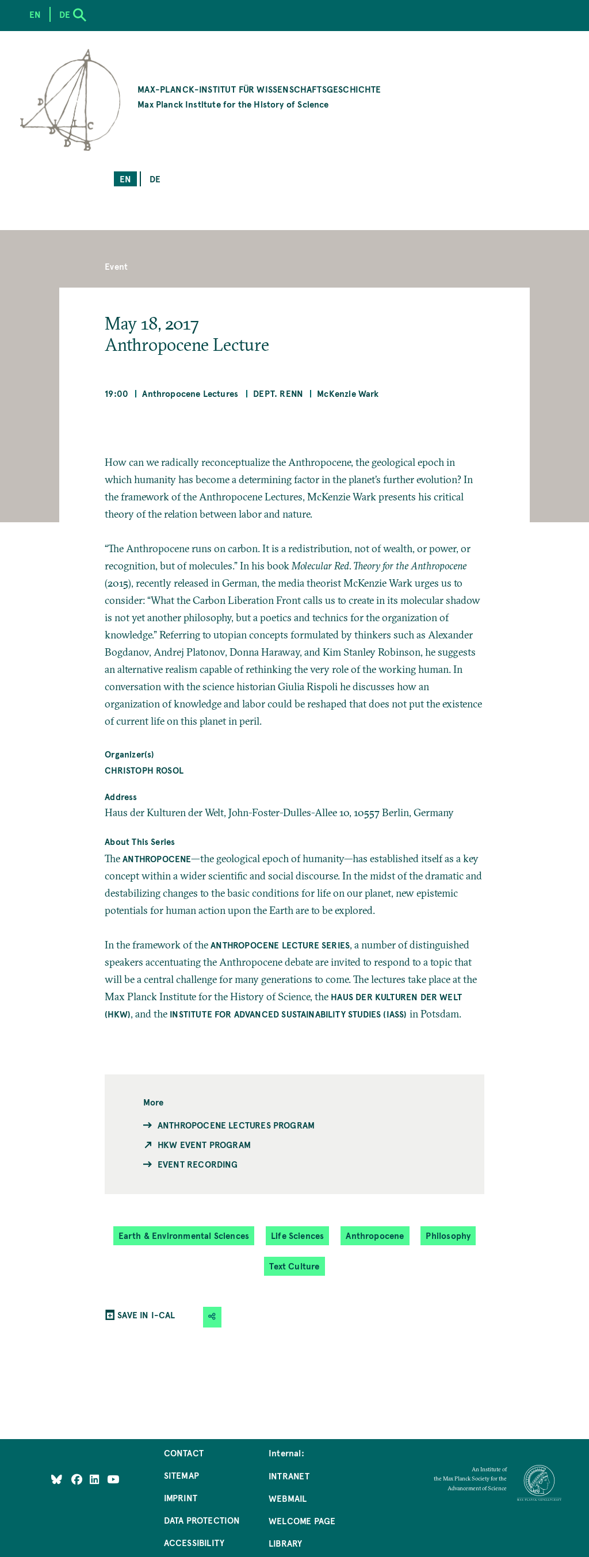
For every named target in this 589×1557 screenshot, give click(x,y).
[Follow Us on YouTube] (113, 1479)
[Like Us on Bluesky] (56, 1479)
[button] (212, 1317)
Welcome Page (302, 1520)
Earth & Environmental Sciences (183, 1235)
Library (285, 1543)
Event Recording (198, 1164)
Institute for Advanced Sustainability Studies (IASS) (288, 1014)
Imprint (180, 1497)
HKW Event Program (204, 1144)
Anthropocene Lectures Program (236, 1125)
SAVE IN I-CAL (146, 1315)
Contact (184, 1453)
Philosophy (448, 1235)
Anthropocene (157, 858)
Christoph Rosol (144, 770)
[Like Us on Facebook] (78, 1479)
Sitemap (181, 1475)
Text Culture (294, 1266)
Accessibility (194, 1542)
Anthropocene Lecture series (280, 945)
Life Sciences (297, 1235)
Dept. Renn (278, 393)
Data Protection (202, 1520)
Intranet (289, 1476)
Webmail (288, 1498)
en (125, 179)
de (155, 179)
